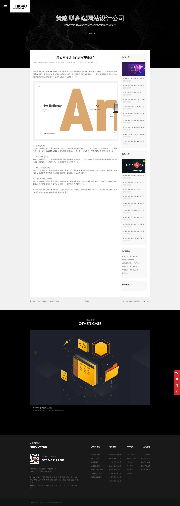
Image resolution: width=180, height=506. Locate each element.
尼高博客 (130, 473)
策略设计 (125, 266)
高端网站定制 (95, 466)
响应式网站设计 (127, 263)
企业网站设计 (95, 454)
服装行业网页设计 (115, 477)
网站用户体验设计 (128, 259)
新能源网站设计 (114, 469)
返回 (87, 301)
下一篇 (136, 301)
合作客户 (130, 462)
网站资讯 (41, 62)
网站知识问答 (49, 62)
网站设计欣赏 (145, 462)
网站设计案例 (131, 458)
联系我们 (130, 469)
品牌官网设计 (95, 458)
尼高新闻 (147, 454)
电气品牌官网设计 (115, 473)
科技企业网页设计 (115, 458)
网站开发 (125, 273)
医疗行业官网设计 (115, 466)
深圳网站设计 (133, 266)
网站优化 (137, 263)
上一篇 (45, 301)
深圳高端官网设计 (97, 473)
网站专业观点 (145, 466)
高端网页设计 (95, 462)
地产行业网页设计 (115, 481)
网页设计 (125, 256)
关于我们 (130, 466)
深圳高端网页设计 (97, 477)
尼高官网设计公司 (51, 77)
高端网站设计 (133, 256)
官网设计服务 (131, 454)
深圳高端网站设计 (97, 469)
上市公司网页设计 (115, 462)
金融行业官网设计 (115, 454)
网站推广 (125, 270)
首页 (34, 62)
